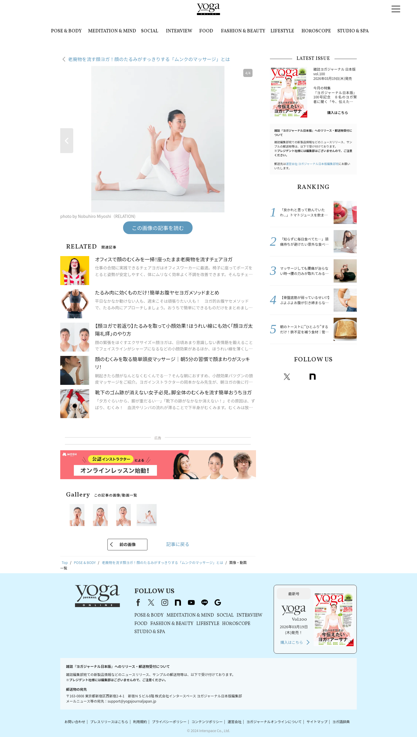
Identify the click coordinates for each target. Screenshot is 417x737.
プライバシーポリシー (169, 721)
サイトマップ (317, 721)
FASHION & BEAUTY (243, 31)
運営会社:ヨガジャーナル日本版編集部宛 (312, 163)
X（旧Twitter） (151, 602)
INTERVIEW (179, 31)
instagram (299, 377)
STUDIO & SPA (353, 31)
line (338, 377)
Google (350, 377)
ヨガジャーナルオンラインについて (274, 721)
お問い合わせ (74, 721)
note (312, 377)
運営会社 (235, 721)
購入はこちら (337, 112)
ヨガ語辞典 (341, 721)
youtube (191, 602)
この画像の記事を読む (158, 227)
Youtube (325, 377)
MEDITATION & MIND (112, 31)
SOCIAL (149, 31)
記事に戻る (177, 544)
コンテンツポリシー (207, 721)
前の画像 (127, 544)
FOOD (206, 31)
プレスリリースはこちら (109, 721)
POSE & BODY (66, 31)
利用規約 (140, 721)
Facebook (275, 377)
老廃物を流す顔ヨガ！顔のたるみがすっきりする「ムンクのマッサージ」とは (149, 59)
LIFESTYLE (282, 31)
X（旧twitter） (287, 377)
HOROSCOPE (316, 31)
